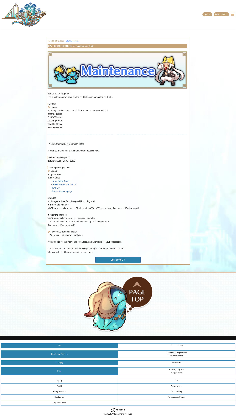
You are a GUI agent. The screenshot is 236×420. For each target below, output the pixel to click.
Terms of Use (176, 386)
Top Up (207, 14)
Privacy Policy (176, 392)
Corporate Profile (59, 403)
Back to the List (118, 260)
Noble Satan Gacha (61, 181)
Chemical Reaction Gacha (64, 184)
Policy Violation (59, 392)
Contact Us (59, 397)
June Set (56, 188)
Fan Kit (59, 386)
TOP (176, 381)
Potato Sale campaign (62, 191)
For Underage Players (176, 397)
